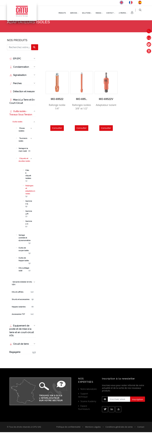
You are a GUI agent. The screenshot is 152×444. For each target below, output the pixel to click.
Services (75, 13)
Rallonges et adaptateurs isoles (26, 201)
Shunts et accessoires (22, 311)
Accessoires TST (22, 326)
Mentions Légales (93, 438)
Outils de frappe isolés (24, 271)
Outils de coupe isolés (24, 261)
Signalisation (17, 87)
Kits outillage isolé (24, 281)
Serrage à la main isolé (24, 161)
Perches (15, 95)
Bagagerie (22, 364)
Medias (100, 13)
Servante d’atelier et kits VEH (22, 295)
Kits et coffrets (22, 303)
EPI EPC (15, 70)
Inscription (137, 411)
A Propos (124, 13)
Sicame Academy (88, 413)
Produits (79, 31)
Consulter (57, 139)
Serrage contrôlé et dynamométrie (24, 250)
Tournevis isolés (23, 151)
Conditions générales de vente (119, 438)
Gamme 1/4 (26, 214)
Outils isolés (17, 134)
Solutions (88, 13)
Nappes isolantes (22, 318)
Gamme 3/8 (26, 224)
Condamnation (19, 78)
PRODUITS (64, 13)
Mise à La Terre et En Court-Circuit (21, 113)
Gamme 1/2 (26, 234)
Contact (111, 13)
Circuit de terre (19, 355)
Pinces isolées (22, 141)
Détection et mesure (21, 103)
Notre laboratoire (88, 400)
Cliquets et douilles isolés (100, 31)
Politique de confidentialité (68, 438)
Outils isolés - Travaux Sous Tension (20, 125)
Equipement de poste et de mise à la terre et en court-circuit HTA (21, 342)
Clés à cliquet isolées (26, 186)
